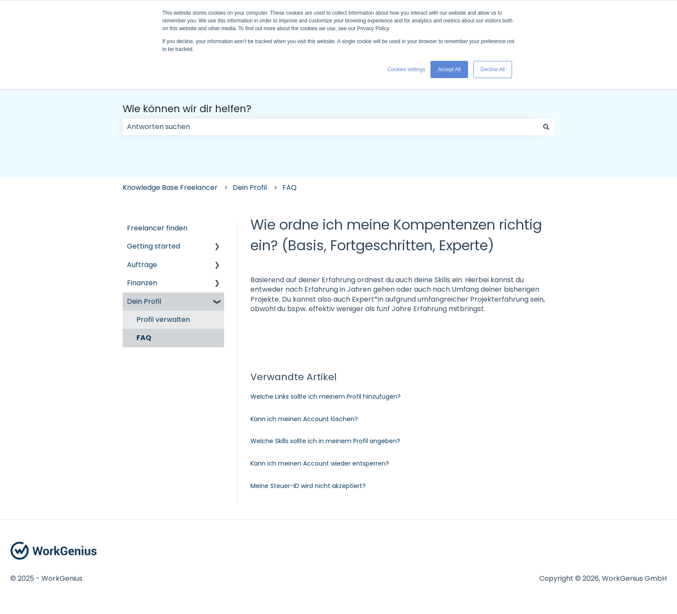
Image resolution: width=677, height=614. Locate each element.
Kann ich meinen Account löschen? (304, 419)
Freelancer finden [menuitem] (157, 228)
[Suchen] (546, 127)
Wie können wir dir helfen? (187, 109)
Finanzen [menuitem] (142, 283)
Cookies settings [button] (406, 69)
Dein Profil (250, 187)
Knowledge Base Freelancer (170, 187)
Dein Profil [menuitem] (144, 301)
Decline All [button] (493, 69)
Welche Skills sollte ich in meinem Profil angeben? (325, 441)
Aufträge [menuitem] (142, 265)
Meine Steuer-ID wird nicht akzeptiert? (308, 486)
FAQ (289, 187)
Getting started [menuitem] (153, 246)
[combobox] (330, 127)
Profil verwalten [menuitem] (163, 319)
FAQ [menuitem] (143, 338)
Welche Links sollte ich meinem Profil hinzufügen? (325, 396)
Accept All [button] (449, 69)
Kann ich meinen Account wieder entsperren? (319, 463)
